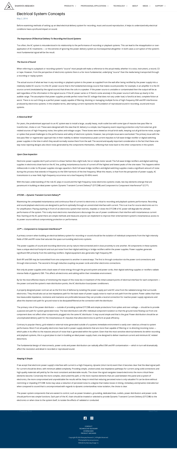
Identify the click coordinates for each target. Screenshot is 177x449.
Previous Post (24, 411)
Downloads (88, 431)
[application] (83, 6)
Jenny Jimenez (94, 441)
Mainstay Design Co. (92, 444)
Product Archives (88, 434)
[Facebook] (85, 418)
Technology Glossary (88, 429)
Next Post (154, 411)
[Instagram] (92, 418)
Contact (88, 426)
